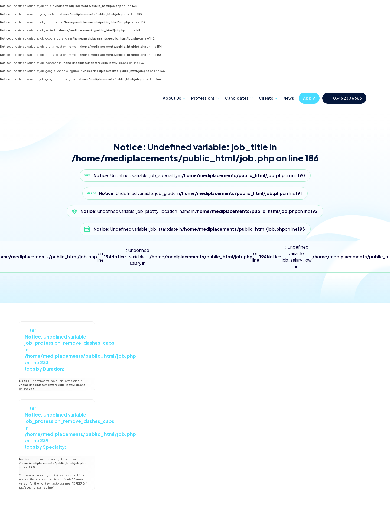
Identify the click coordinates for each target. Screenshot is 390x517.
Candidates (237, 98)
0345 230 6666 (347, 98)
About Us (172, 98)
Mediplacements (52, 97)
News (288, 98)
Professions (202, 98)
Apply (309, 98)
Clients (266, 98)
